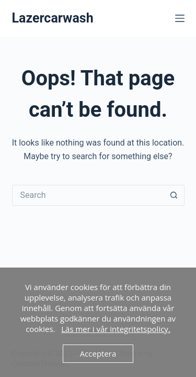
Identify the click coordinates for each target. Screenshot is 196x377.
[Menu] (180, 18)
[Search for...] (88, 195)
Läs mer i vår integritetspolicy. (115, 329)
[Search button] (174, 195)
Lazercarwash (53, 18)
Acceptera (98, 353)
